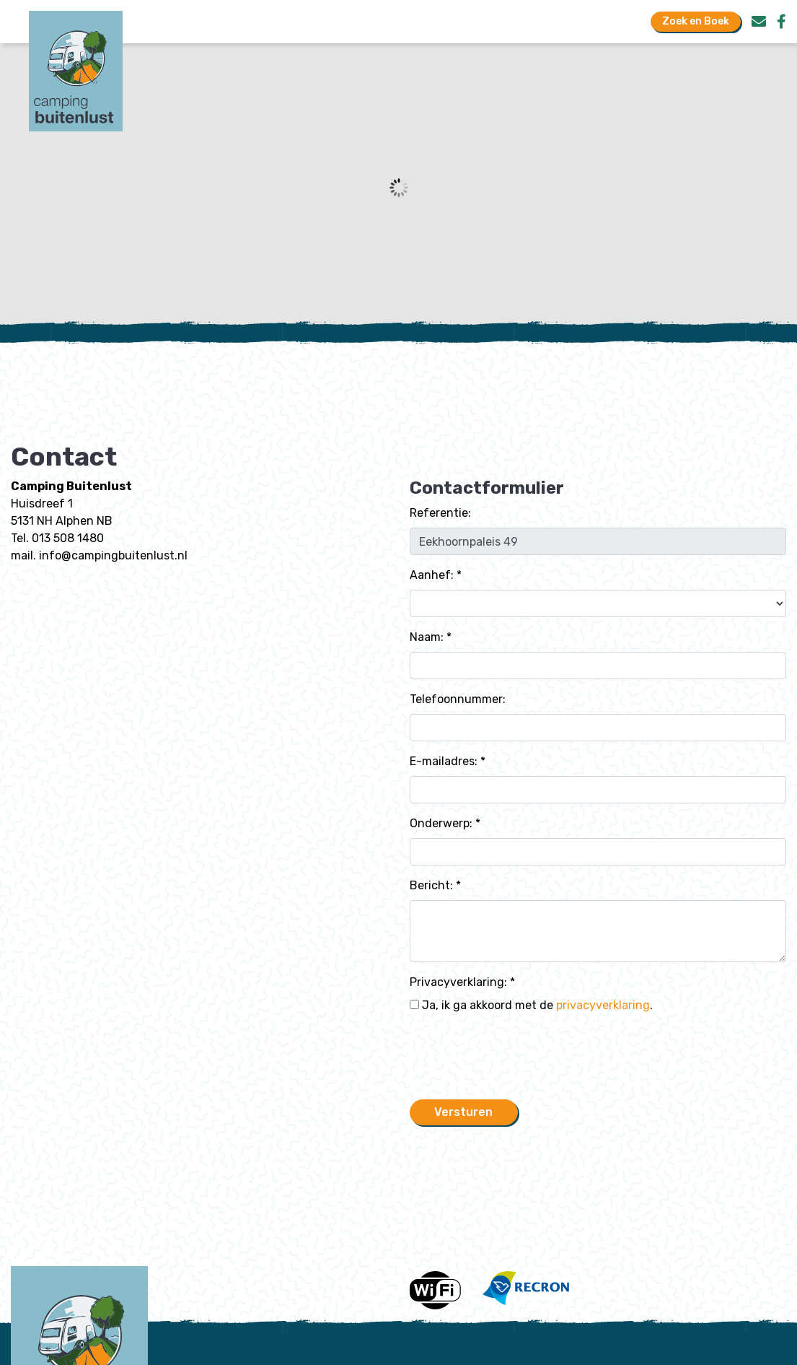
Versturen (463, 1112)
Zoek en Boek (695, 21)
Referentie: (440, 513)
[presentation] (519, 1060)
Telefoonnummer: (458, 699)
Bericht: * (435, 885)
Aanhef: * (436, 575)
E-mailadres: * (447, 761)
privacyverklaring (603, 1005)
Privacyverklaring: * (462, 982)
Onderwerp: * (445, 823)
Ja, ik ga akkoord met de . (531, 1005)
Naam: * (431, 637)
